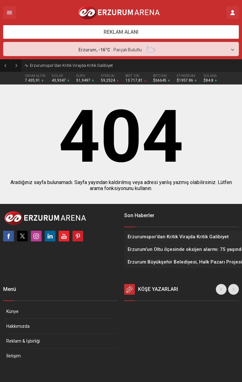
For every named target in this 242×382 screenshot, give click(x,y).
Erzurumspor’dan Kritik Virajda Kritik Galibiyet (71, 65)
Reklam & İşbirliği (23, 341)
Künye (12, 311)
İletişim (13, 355)
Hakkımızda (18, 326)
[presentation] (221, 289)
